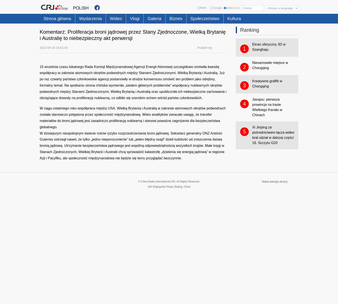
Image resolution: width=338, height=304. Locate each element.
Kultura (234, 18)
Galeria (154, 18)
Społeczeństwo (204, 18)
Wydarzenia (90, 18)
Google (216, 8)
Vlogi (134, 18)
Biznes (175, 18)
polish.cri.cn (232, 8)
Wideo (116, 18)
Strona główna (57, 18)
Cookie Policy (48, 298)
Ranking (249, 30)
